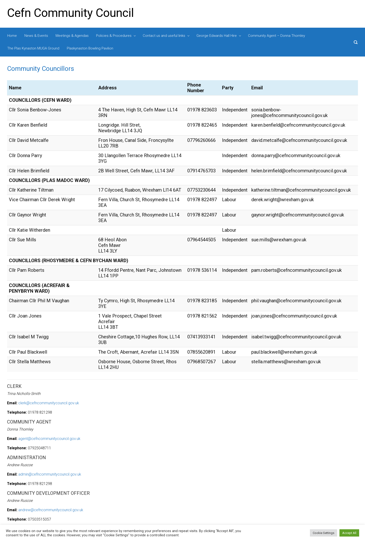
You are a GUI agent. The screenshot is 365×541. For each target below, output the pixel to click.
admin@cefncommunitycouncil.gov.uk (49, 474)
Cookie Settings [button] (323, 533)
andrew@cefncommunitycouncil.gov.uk (50, 510)
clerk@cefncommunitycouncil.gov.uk (48, 403)
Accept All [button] (349, 533)
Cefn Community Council (70, 13)
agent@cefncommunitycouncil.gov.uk (49, 438)
